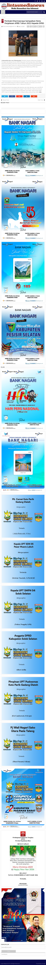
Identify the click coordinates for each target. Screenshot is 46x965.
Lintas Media (4, 963)
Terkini (8, 951)
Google (43, 963)
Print (34, 26)
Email (39, 26)
